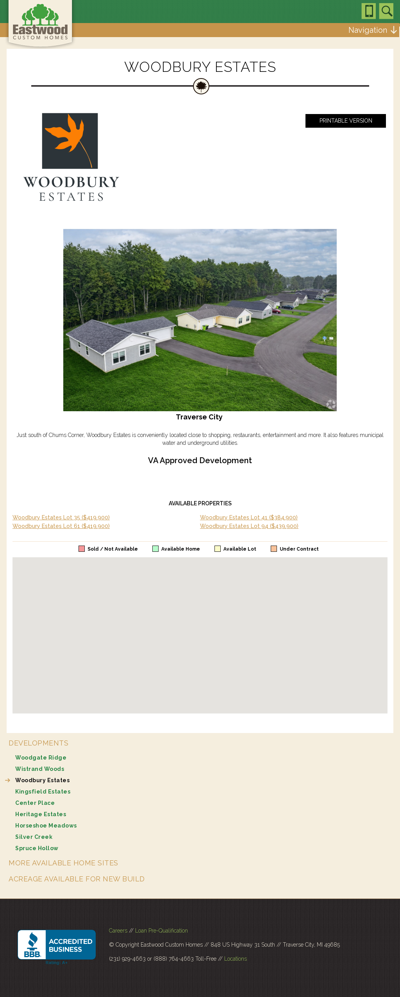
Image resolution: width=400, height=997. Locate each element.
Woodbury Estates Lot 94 (249, 526)
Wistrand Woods (39, 769)
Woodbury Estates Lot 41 (249, 517)
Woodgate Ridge (40, 757)
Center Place (35, 803)
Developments (38, 743)
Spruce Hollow (37, 848)
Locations (235, 959)
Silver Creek (33, 837)
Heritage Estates (40, 814)
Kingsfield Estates (42, 791)
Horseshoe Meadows (46, 825)
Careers (118, 930)
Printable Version (346, 121)
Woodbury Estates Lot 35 (61, 517)
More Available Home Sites (63, 863)
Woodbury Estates (42, 780)
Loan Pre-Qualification (161, 930)
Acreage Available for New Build (77, 879)
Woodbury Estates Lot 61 (61, 526)
